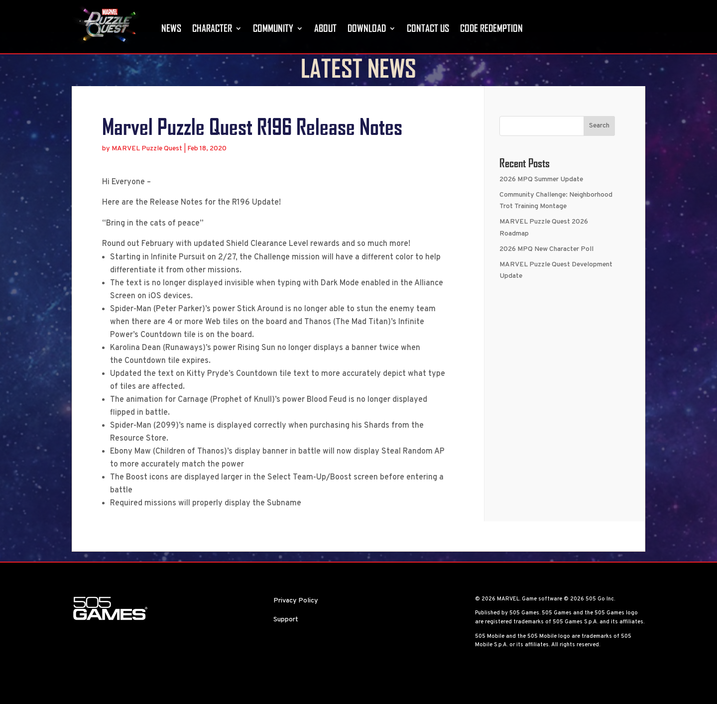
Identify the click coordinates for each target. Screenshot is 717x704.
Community (273, 28)
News (171, 28)
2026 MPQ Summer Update (541, 201)
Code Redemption (491, 28)
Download (367, 28)
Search (599, 148)
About (325, 28)
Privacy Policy (295, 622)
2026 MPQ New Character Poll (546, 271)
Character (212, 28)
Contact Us (428, 28)
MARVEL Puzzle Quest (147, 170)
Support (285, 641)
